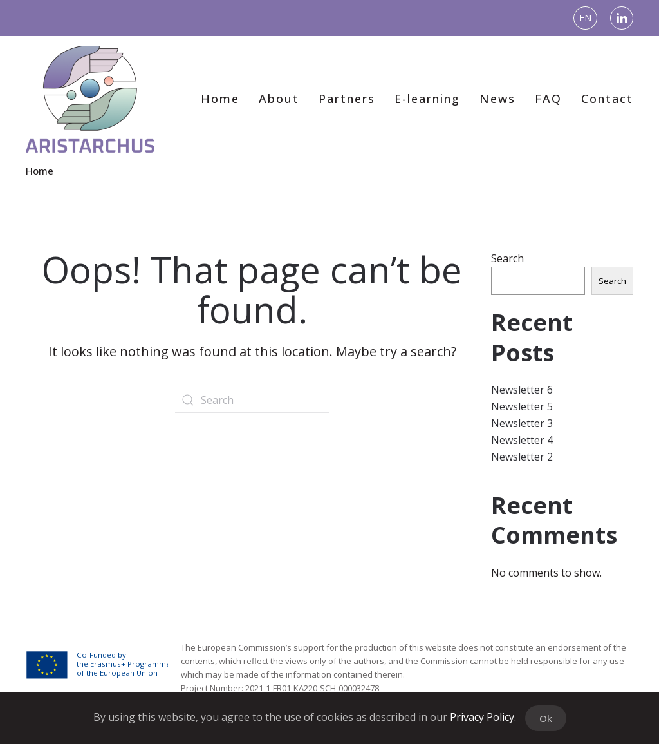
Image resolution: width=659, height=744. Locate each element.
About (279, 98)
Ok (545, 718)
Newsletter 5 (522, 406)
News (497, 98)
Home (220, 98)
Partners (347, 98)
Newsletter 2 (522, 457)
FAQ (548, 98)
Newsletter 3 (522, 423)
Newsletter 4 (522, 440)
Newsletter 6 (522, 390)
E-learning (427, 98)
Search (507, 258)
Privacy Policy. (483, 717)
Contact (607, 98)
